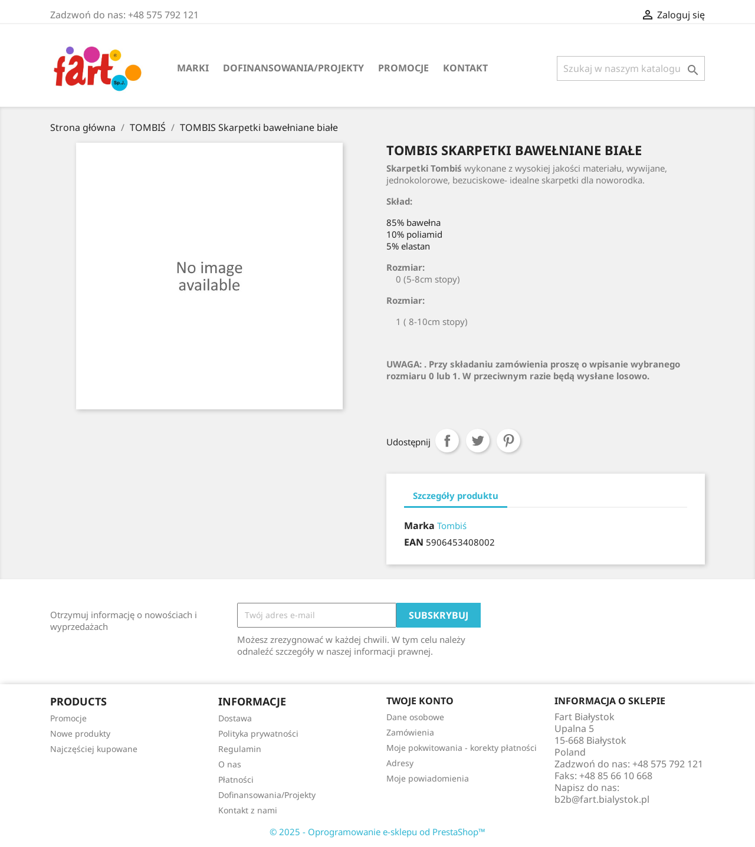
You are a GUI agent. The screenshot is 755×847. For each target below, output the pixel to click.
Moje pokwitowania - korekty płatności (461, 747)
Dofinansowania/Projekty (293, 67)
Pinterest (508, 440)
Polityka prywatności (258, 733)
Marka (419, 525)
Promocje (403, 67)
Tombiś (452, 525)
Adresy (399, 763)
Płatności (236, 779)
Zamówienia (410, 732)
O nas (229, 764)
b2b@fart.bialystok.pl (601, 799)
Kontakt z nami (247, 810)
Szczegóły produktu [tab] (455, 495)
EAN (414, 542)
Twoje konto (420, 700)
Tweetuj (478, 440)
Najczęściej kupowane (93, 748)
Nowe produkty (80, 733)
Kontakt (465, 67)
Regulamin (239, 748)
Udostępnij (447, 440)
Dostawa (235, 718)
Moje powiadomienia (427, 778)
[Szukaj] (631, 68)
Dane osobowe (415, 717)
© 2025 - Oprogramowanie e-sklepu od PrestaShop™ (377, 832)
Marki (193, 67)
